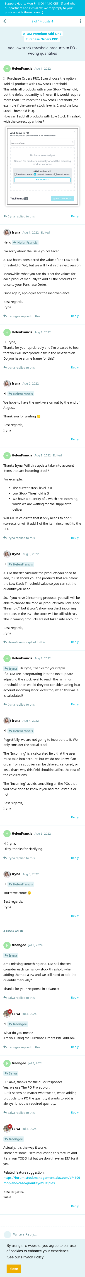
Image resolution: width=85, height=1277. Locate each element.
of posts (42, 21)
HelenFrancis (27, 242)
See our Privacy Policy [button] (25, 1257)
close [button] (14, 1269)
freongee (20, 1024)
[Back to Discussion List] (4, 21)
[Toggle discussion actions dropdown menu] (80, 21)
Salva (13, 1073)
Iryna (13, 668)
